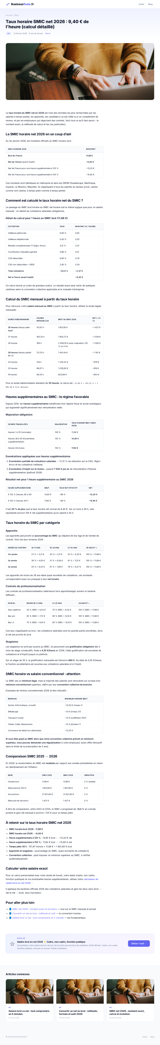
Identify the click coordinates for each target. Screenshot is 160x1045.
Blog (150, 4)
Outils (141, 4)
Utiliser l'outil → (139, 943)
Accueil (9, 15)
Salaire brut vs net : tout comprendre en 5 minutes (38, 917)
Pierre (47, 33)
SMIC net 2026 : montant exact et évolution (34, 909)
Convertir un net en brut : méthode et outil (33, 913)
